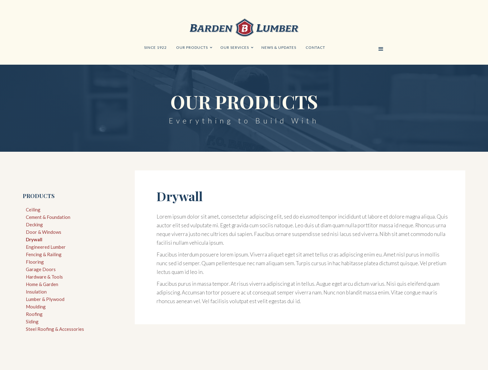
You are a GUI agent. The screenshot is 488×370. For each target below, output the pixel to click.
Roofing (34, 314)
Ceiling (33, 209)
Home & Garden (42, 284)
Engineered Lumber (46, 247)
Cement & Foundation (48, 217)
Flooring (35, 262)
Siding (32, 321)
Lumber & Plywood (45, 299)
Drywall (34, 239)
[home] (244, 29)
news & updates (278, 47)
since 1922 (155, 47)
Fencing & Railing (44, 254)
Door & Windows (43, 232)
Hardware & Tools (44, 277)
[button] (193, 47)
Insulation (36, 291)
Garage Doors (41, 269)
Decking (34, 224)
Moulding (36, 306)
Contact (315, 47)
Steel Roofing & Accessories (55, 329)
